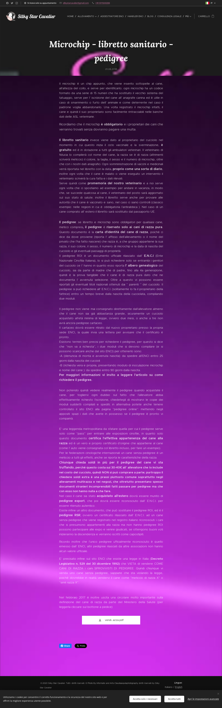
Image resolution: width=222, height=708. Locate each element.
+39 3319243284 (102, 3)
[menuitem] (71, 16)
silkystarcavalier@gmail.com (76, 3)
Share (65, 646)
